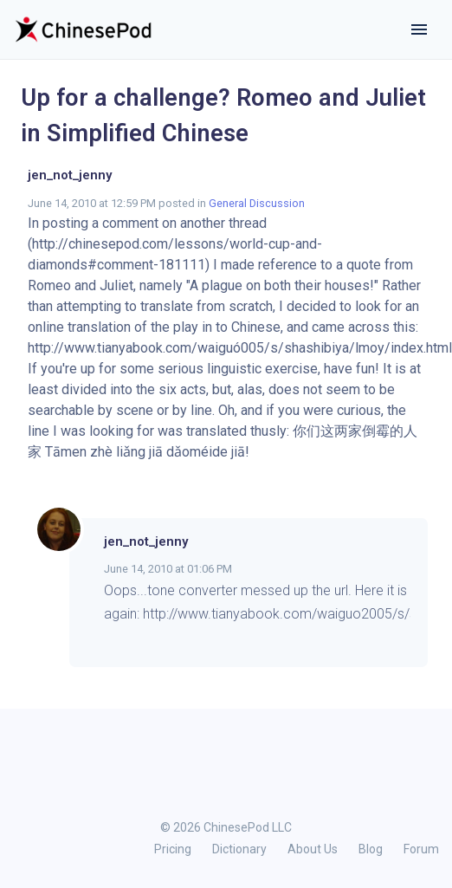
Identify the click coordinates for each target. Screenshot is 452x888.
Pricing (172, 849)
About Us (312, 849)
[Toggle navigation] (419, 29)
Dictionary (239, 849)
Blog (370, 849)
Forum (421, 849)
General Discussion (257, 203)
